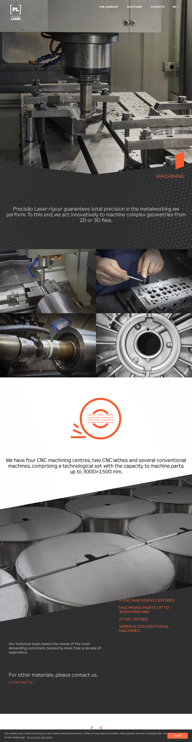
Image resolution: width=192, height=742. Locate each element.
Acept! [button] (177, 736)
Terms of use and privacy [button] (40, 737)
